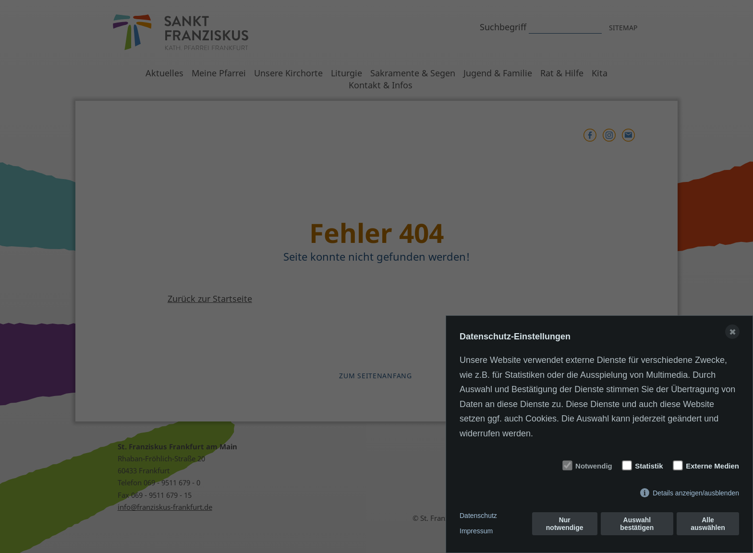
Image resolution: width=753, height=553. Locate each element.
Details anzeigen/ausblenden (696, 493)
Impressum (476, 531)
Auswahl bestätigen (637, 523)
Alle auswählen (708, 523)
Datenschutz (478, 515)
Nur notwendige (564, 523)
